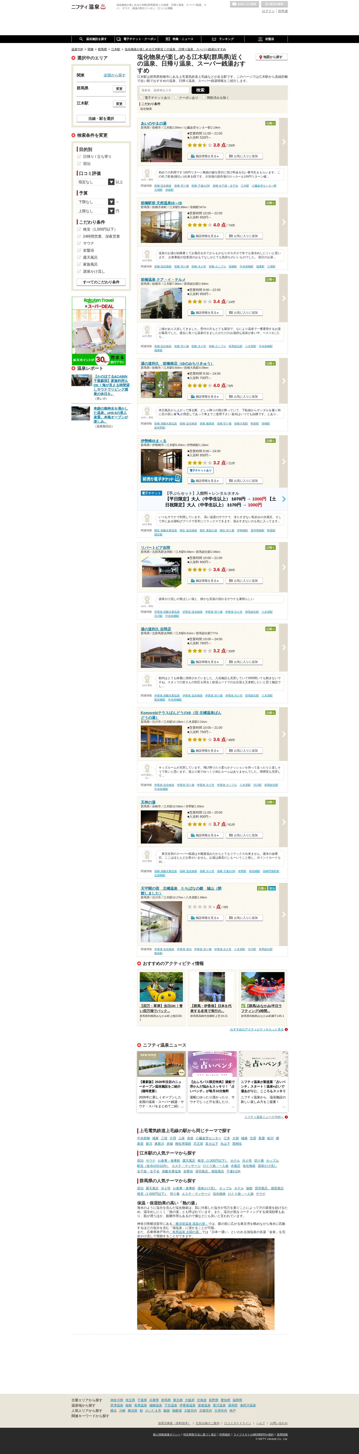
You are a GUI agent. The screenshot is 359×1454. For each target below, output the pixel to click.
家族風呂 (90, 264)
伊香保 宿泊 (184, 949)
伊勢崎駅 (242, 530)
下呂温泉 (170, 1405)
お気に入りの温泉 (244, 4)
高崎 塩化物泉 (188, 871)
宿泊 (140, 1160)
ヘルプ (260, 1423)
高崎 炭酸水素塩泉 (165, 871)
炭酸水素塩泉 (171, 1171)
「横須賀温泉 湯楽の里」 (190, 1224)
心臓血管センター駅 (264, 185)
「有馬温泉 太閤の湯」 (185, 1232)
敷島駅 (158, 953)
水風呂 (235, 1166)
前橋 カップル (217, 266)
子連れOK (233, 1171)
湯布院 (233, 1405)
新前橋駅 (159, 699)
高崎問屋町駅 (271, 871)
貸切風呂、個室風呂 (209, 1171)
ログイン (268, 11)
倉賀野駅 (159, 427)
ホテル (235, 1160)
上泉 (181, 1138)
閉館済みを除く (218, 97)
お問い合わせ (279, 1423)
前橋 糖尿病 (207, 423)
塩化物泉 (249, 1166)
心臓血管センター (208, 1138)
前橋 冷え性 (198, 266)
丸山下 (225, 1143)
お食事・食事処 (169, 1160)
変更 (119, 89)
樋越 (244, 1138)
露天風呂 (188, 1160)
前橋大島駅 (241, 423)
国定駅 (158, 534)
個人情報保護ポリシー (166, 1434)
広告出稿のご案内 (208, 1423)
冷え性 (247, 1160)
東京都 (178, 1400)
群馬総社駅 (235, 346)
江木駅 (245, 185)
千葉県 (142, 1400)
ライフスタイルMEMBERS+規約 (254, 1434)
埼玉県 (130, 1400)
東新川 (159, 1143)
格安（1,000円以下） (213, 1160)
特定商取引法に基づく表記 (199, 1434)
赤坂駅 (169, 189)
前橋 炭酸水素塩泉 (165, 423)
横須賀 (132, 1410)
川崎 (122, 1410)
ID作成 (283, 11)
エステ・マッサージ (186, 1166)
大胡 (235, 1138)
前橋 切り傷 (181, 185)
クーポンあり (188, 97)
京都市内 (205, 1410)
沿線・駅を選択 (101, 118)
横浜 (113, 1410)
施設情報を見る (206, 156)
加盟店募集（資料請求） (174, 1423)
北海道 (202, 1400)
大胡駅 (158, 189)
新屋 (261, 1138)
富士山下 (211, 1143)
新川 (149, 1143)
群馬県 (166, 1400)
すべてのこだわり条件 (101, 282)
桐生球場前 (183, 1143)
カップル (272, 1160)
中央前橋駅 (246, 266)
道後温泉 (204, 1405)
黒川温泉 (219, 1405)
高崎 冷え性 (207, 871)
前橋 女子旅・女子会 (225, 185)
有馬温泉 (140, 1405)
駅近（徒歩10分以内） (153, 1166)
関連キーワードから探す (90, 1416)
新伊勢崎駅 (257, 530)
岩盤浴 (188, 1171)
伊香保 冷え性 (233, 611)
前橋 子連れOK (200, 185)
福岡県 (237, 1400)
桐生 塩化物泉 (188, 530)
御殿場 (177, 1410)
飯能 (166, 1410)
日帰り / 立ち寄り (97, 157)
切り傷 (259, 1160)
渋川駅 (158, 616)
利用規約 (224, 1434)
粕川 (270, 1138)
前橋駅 (233, 266)
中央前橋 (143, 1138)
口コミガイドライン (237, 1423)
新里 (140, 1143)
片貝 (173, 1138)
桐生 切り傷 (227, 530)
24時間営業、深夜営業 (101, 236)
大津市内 (220, 1410)
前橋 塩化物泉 (162, 185)
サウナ (150, 1160)
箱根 (128, 1405)
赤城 (169, 1143)
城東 (155, 1138)
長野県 (213, 1400)
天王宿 (198, 1143)
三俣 (164, 1138)
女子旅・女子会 (148, 1171)
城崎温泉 (155, 1405)
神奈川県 (116, 1400)
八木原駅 (250, 346)
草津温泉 (116, 1405)
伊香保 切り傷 (213, 611)
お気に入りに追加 (246, 156)
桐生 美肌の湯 (208, 530)
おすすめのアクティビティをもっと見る (257, 1029)
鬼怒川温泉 (248, 1405)
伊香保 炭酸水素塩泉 (167, 611)
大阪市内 (190, 1410)
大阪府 (190, 1400)
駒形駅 (255, 423)
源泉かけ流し (267, 1166)
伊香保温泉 (188, 1405)
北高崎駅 (159, 875)
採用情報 (282, 1434)
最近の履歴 (274, 4)
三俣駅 (271, 266)
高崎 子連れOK (226, 871)
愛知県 (225, 1400)
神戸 (232, 1410)
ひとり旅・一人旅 (215, 1166)
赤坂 (190, 1138)
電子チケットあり (157, 97)
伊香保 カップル (227, 785)
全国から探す (115, 75)
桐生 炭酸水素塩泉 (165, 530)
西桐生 (237, 1143)
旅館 (249, 1188)
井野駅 (242, 871)
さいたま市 (153, 1410)
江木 (227, 1138)
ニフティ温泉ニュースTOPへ (264, 1117)
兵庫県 (154, 1400)
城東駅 (260, 266)
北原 (253, 1138)
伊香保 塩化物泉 (192, 611)
